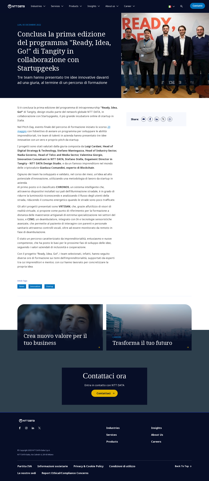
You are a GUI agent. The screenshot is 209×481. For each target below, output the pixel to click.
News (21, 286)
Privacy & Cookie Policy (88, 466)
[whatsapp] (169, 119)
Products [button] (73, 6)
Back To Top (183, 466)
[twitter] (163, 119)
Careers (156, 441)
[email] (143, 119)
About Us (157, 434)
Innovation (35, 286)
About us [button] (110, 6)
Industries (113, 428)
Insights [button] (91, 6)
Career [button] (127, 6)
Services (111, 434)
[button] (181, 6)
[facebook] (150, 119)
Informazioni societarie (52, 466)
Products (112, 441)
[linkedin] (156, 119)
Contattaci (107, 393)
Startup (49, 286)
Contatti (197, 5)
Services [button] (55, 6)
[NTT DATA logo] (13, 6)
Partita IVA (24, 466)
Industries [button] (36, 6)
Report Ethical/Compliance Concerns (65, 473)
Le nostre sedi (26, 473)
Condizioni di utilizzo (122, 466)
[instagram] (26, 428)
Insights (156, 428)
